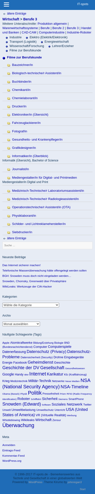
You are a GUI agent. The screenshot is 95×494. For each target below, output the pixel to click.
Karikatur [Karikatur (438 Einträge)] (55, 374)
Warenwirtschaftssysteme (20, 28)
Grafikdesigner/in (24, 148)
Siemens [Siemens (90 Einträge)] (63, 399)
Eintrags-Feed (11, 450)
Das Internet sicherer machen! (21, 265)
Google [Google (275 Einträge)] (8, 374)
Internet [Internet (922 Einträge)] (37, 373)
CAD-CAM (29, 32)
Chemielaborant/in (25, 98)
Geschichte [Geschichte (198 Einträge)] (62, 362)
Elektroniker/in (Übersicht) (30, 114)
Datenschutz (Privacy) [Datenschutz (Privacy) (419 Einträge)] (46, 351)
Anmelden (8, 444)
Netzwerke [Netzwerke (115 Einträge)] (58, 381)
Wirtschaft (10, 19)
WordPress (35, 482)
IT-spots (82, 4)
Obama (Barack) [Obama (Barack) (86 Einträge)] (11, 393)
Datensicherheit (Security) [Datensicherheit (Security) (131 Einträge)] (37, 357)
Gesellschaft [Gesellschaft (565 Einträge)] (52, 367)
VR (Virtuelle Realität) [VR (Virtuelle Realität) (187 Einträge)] (51, 415)
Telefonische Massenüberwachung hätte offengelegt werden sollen (44, 270)
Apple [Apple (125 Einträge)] (5, 342)
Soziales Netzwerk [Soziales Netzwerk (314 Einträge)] (67, 404)
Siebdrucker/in (22, 232)
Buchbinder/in (22, 81)
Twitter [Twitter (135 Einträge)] (87, 404)
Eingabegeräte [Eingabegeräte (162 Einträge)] (74, 357)
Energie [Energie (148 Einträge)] (7, 362)
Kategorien (30, 305)
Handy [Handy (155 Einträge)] (19, 374)
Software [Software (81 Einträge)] (46, 405)
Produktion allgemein (52, 23)
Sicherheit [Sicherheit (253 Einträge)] (49, 399)
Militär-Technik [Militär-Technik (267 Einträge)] (39, 381)
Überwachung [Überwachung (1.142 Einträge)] (18, 425)
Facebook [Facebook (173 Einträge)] (20, 362)
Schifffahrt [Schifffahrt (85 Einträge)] (36, 399)
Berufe (45, 28)
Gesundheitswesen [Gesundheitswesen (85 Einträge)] (75, 368)
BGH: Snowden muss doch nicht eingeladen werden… (36, 275)
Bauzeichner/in (22, 65)
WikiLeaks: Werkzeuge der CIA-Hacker (27, 286)
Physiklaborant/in (24, 215)
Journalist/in (20, 169)
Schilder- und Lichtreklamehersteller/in (39, 224)
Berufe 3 (30, 19)
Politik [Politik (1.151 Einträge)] (35, 393)
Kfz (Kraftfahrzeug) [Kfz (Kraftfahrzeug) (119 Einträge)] (75, 374)
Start (83, 489)
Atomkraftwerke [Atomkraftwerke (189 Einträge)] (21, 342)
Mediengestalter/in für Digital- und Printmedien (44, 177)
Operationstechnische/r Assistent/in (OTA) (41, 207)
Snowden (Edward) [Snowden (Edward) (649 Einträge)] (21, 403)
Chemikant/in (21, 90)
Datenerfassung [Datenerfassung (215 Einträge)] (14, 352)
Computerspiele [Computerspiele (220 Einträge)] (59, 347)
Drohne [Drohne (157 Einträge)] (58, 357)
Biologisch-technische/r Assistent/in (36, 73)
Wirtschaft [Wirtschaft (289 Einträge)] (43, 420)
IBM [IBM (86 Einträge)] (26, 374)
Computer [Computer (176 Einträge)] (40, 347)
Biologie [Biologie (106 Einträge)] (58, 342)
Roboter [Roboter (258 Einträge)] (23, 399)
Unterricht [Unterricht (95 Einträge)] (60, 410)
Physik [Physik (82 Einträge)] (23, 393)
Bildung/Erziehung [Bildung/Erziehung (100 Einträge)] (43, 343)
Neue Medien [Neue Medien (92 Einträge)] (72, 381)
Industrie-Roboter (79, 32)
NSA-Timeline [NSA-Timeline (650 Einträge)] (74, 386)
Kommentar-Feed (13, 455)
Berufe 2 (58, 28)
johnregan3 (75, 482)
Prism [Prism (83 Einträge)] (63, 393)
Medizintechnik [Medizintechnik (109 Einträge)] (19, 381)
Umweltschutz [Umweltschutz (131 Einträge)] (45, 409)
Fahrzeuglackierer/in (26, 123)
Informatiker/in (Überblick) (30, 156)
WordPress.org (11, 460)
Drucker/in (19, 106)
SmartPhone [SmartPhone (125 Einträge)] (76, 399)
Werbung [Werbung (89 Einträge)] (71, 415)
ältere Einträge (14, 13)
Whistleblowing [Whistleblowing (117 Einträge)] (11, 420)
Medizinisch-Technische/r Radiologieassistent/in (45, 199)
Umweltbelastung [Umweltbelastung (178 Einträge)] (24, 410)
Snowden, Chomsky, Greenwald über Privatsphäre (34, 281)
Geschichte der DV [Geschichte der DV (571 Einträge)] (21, 367)
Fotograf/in (19, 131)
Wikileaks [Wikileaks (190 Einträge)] (28, 420)
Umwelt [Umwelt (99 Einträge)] (6, 410)
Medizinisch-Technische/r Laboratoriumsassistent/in (48, 190)
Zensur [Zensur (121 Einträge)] (56, 420)
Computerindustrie (51, 32)
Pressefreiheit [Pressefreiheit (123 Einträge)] (51, 393)
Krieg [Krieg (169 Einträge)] (6, 381)
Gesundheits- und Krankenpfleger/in (37, 139)
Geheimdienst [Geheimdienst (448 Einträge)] (40, 362)
